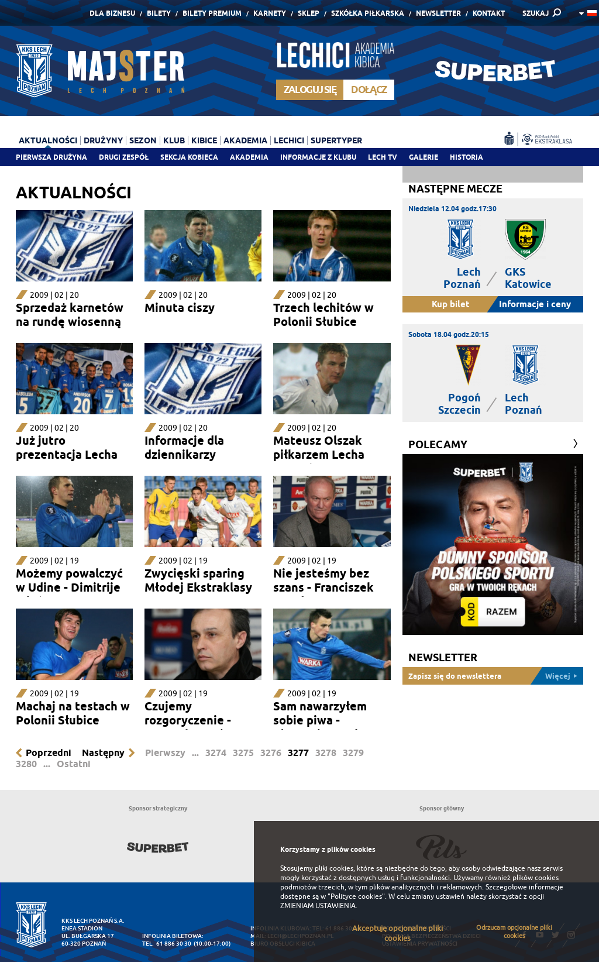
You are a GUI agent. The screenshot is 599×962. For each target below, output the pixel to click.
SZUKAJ (535, 13)
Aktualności (48, 140)
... (195, 752)
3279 (353, 752)
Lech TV (382, 157)
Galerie (423, 157)
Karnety (269, 13)
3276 (270, 752)
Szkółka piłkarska (367, 13)
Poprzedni (48, 752)
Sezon (143, 140)
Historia (466, 157)
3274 (215, 752)
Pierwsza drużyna (51, 157)
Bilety (159, 13)
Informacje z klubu (318, 157)
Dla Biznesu (112, 13)
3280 (26, 763)
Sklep (308, 13)
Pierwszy (165, 752)
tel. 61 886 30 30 (166, 943)
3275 (243, 752)
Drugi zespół (124, 157)
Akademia (249, 157)
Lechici (289, 140)
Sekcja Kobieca (189, 157)
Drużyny (103, 140)
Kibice (204, 140)
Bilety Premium (212, 13)
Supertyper (336, 140)
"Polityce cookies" (356, 896)
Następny (103, 752)
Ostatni (74, 763)
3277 (298, 752)
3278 (325, 752)
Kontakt (489, 13)
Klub (174, 140)
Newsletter (438, 13)
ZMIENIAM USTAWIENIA (318, 906)
